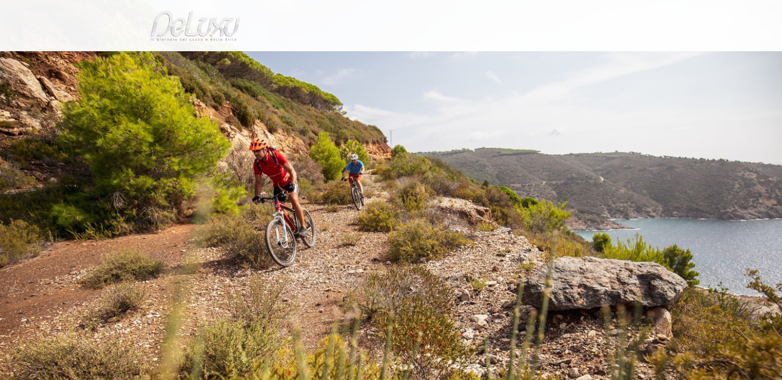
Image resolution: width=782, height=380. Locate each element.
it (594, 12)
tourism (578, 60)
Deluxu (149, 86)
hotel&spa (526, 60)
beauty (389, 60)
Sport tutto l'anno (236, 86)
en (629, 12)
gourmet (624, 60)
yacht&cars (477, 60)
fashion (436, 60)
